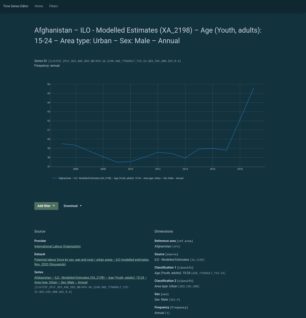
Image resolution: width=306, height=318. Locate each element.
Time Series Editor (15, 6)
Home (39, 6)
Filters (53, 6)
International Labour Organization (57, 246)
